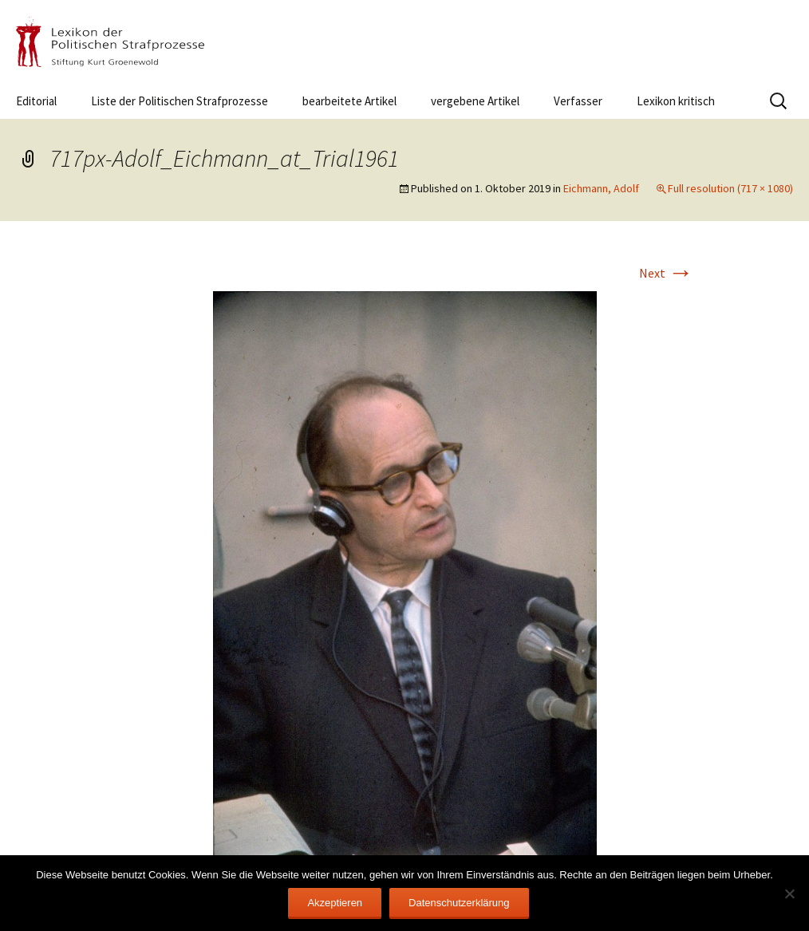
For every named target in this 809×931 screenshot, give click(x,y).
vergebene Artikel (475, 100)
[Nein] (789, 893)
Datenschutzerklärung (458, 903)
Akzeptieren (334, 903)
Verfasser (578, 100)
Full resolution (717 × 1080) (730, 188)
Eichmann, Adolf (601, 188)
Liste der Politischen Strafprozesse (179, 100)
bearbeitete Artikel (349, 100)
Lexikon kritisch (676, 100)
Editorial (36, 100)
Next (666, 273)
